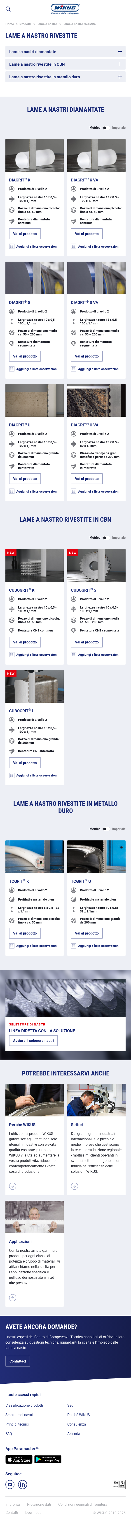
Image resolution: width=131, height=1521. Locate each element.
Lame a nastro (47, 24)
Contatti (11, 1512)
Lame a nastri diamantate (32, 51)
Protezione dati (39, 1504)
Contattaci (17, 1361)
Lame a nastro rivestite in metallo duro (44, 76)
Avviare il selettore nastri (33, 1040)
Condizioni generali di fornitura (82, 1504)
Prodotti (25, 24)
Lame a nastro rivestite (79, 24)
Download (33, 1512)
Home (9, 24)
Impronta (12, 1504)
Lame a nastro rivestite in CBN (37, 64)
